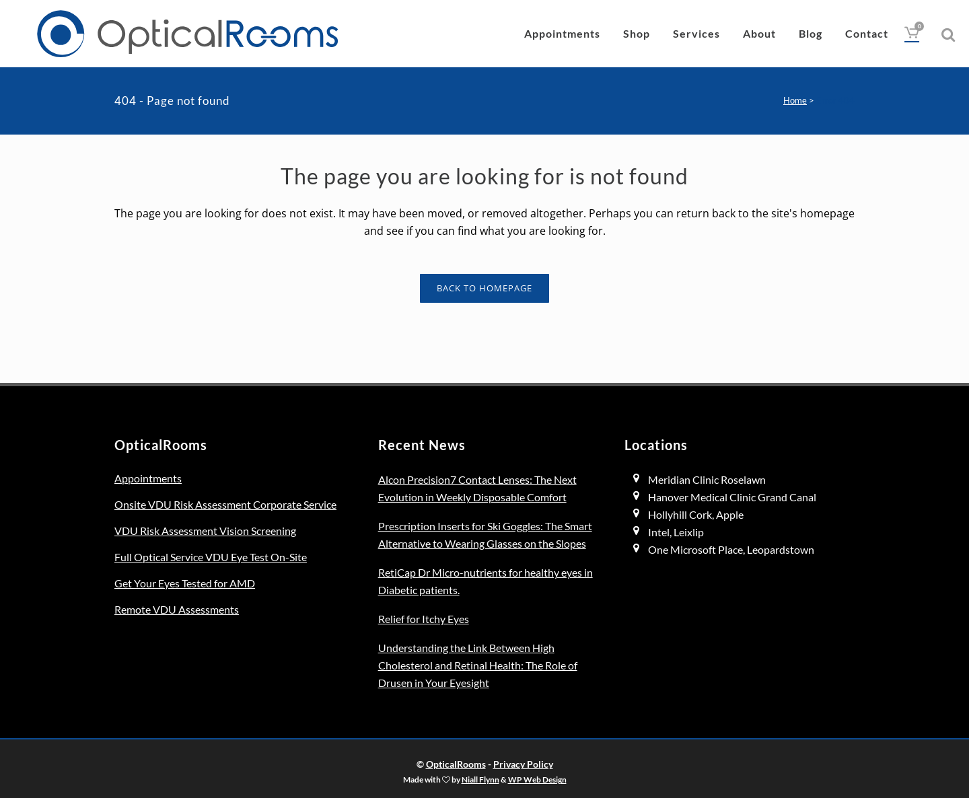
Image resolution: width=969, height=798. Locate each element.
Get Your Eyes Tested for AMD (184, 583)
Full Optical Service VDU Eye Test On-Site (210, 556)
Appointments (148, 478)
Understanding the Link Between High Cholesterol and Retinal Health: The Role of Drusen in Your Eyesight (477, 665)
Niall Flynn (480, 779)
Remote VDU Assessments (176, 609)
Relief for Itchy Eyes (423, 618)
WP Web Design (537, 779)
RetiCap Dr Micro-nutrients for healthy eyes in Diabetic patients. (485, 581)
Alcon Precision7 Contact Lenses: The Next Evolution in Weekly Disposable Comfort (477, 488)
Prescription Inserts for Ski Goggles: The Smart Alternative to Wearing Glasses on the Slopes (485, 534)
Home (795, 100)
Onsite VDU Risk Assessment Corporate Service (225, 504)
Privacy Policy (523, 764)
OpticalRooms (456, 764)
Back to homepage (484, 288)
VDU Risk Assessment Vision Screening (205, 530)
